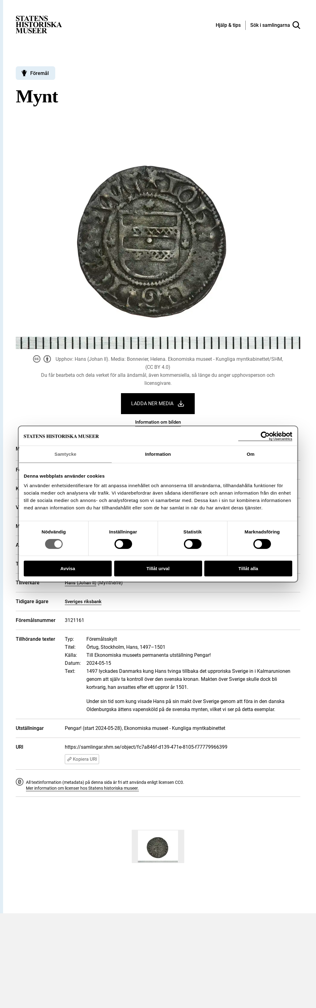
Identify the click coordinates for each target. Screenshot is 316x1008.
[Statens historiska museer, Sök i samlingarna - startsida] (39, 24)
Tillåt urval (158, 568)
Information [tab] (158, 454)
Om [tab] (250, 454)
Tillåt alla (248, 568)
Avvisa (67, 568)
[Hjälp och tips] (228, 26)
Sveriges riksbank (83, 601)
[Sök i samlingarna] (275, 25)
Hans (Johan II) (80, 583)
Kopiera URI (82, 759)
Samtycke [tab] (66, 454)
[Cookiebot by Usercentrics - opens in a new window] (265, 436)
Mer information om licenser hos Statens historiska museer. (82, 788)
